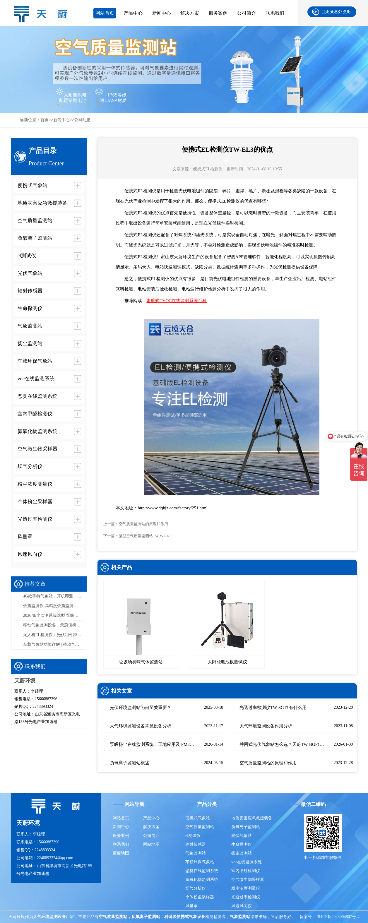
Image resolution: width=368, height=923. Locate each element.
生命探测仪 (241, 844)
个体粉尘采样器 (199, 897)
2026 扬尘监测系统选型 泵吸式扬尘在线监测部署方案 (53, 615)
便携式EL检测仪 (207, 169)
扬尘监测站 (241, 853)
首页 (44, 120)
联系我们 (275, 13)
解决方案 (189, 13)
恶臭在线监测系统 (201, 871)
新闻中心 (161, 13)
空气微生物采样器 (247, 879)
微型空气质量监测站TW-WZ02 (144, 536)
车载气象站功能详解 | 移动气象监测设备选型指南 (53, 644)
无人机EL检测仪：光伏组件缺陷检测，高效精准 (53, 635)
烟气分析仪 (195, 888)
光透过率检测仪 (245, 897)
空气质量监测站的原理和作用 (143, 524)
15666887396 (335, 12)
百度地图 (121, 853)
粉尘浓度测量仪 (245, 888)
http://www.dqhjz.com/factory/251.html (173, 508)
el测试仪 (193, 835)
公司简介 (246, 13)
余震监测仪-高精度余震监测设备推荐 (53, 606)
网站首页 (104, 13)
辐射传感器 (195, 844)
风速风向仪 (241, 906)
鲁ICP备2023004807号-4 (338, 917)
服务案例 (218, 13)
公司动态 (82, 120)
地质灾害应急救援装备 (251, 818)
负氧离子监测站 (245, 827)
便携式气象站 (197, 818)
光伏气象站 (241, 835)
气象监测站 (195, 853)
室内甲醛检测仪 (245, 871)
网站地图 (151, 844)
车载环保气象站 (199, 862)
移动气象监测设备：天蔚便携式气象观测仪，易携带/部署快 (53, 625)
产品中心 (133, 13)
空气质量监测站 (199, 827)
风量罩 (191, 906)
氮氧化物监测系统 (201, 879)
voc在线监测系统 (246, 862)
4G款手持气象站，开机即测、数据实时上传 (53, 596)
